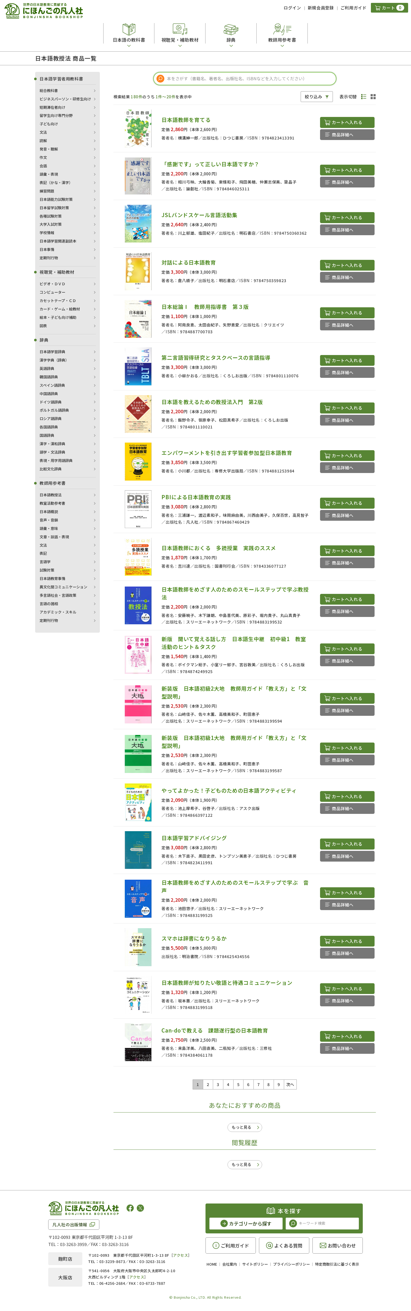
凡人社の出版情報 (69, 1224)
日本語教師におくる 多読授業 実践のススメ (218, 548)
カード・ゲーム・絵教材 (60, 308)
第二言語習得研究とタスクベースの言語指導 (215, 357)
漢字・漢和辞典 (52, 443)
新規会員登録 (321, 7)
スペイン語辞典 (52, 385)
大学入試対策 (51, 224)
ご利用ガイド (353, 7)
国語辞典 (47, 435)
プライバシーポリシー (291, 1264)
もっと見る (241, 1127)
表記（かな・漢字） (56, 182)
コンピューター (52, 292)
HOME (212, 1264)
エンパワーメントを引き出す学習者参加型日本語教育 (226, 452)
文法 (43, 132)
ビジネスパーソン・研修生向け (65, 98)
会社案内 (229, 1264)
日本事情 (47, 249)
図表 (43, 325)
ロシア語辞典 (51, 418)
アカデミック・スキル (58, 612)
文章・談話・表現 (54, 536)
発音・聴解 (49, 149)
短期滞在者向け (52, 107)
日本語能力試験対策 (56, 199)
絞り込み (313, 96)
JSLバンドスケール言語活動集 (199, 215)
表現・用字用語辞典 (56, 460)
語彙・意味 (49, 528)
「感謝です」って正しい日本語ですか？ (210, 164)
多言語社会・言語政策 (58, 595)
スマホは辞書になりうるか (194, 938)
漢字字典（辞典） (54, 360)
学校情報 (47, 232)
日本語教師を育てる (185, 119)
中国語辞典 (49, 393)
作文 (43, 157)
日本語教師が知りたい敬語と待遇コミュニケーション (226, 982)
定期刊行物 (49, 257)
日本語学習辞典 (52, 351)
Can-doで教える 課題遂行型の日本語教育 (214, 1030)
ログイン (292, 7)
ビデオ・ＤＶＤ (52, 283)
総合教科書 (49, 90)
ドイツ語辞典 (51, 402)
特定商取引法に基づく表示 (337, 1264)
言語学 (45, 561)
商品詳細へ (343, 134)
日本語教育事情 (52, 578)
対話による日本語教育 (188, 262)
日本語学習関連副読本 (58, 241)
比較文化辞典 (51, 468)
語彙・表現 (49, 174)
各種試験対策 (51, 216)
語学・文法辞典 (52, 452)
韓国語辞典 (49, 376)
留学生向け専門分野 (56, 115)
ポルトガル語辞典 (54, 410)
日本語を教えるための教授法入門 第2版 (212, 402)
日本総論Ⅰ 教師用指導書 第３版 (205, 306)
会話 (43, 165)
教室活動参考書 (52, 503)
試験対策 (47, 570)
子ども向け (49, 123)
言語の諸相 (49, 603)
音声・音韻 (49, 520)
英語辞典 (47, 368)
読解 (43, 140)
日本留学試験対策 (54, 207)
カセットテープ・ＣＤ (58, 300)
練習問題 (47, 191)
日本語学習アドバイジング (194, 838)
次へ (290, 1084)
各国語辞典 (49, 426)
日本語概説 (49, 511)
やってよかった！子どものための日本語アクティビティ (229, 790)
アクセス (180, 1255)
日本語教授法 (51, 494)
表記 (43, 553)
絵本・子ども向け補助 (58, 317)
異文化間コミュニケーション (63, 586)
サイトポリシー (255, 1264)
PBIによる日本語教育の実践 (196, 497)
